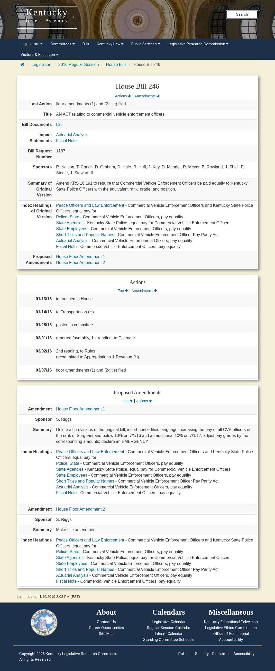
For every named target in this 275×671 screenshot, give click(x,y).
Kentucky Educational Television (231, 622)
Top (123, 291)
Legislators (32, 43)
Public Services (145, 44)
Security (202, 653)
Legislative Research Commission (198, 44)
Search (242, 14)
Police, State (67, 217)
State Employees (71, 229)
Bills (85, 44)
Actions (123, 96)
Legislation (41, 64)
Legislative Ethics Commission (231, 627)
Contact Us (106, 622)
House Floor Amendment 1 (80, 256)
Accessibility (243, 653)
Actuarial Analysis (72, 135)
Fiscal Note (66, 141)
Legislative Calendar (169, 622)
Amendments (147, 96)
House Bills (116, 64)
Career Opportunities (106, 627)
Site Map (106, 633)
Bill (58, 124)
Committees (62, 44)
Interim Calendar (168, 633)
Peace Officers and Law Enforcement (90, 205)
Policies (184, 653)
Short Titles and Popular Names (85, 235)
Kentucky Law (110, 44)
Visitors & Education (39, 54)
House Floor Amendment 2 (80, 262)
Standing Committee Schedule (168, 639)
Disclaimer (221, 653)
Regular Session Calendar (168, 627)
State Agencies (70, 223)
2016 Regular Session (78, 64)
